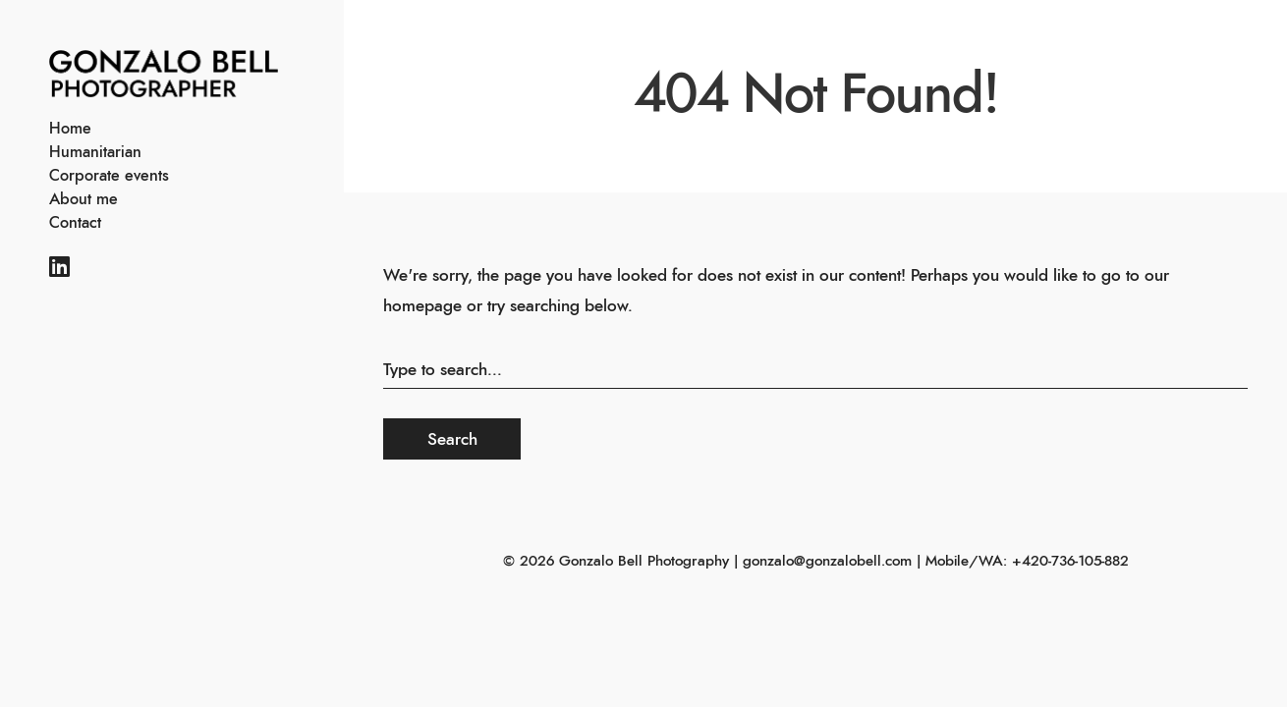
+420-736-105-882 (1070, 561)
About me (83, 199)
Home (70, 128)
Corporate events (109, 176)
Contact (75, 223)
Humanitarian (95, 152)
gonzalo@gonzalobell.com (827, 561)
